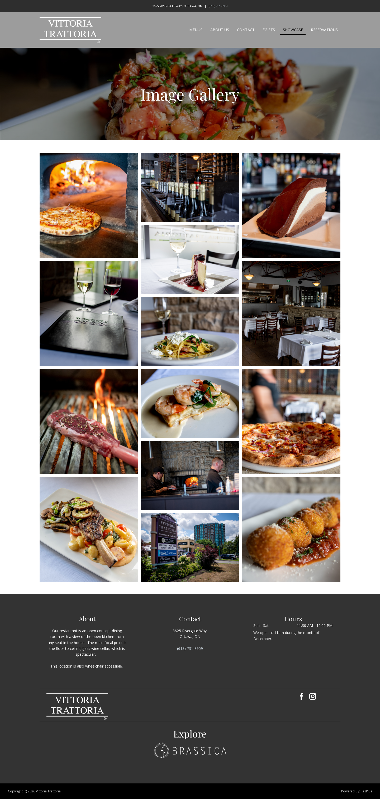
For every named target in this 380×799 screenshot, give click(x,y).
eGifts (269, 29)
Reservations (324, 29)
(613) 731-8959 (218, 6)
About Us (219, 29)
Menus (195, 29)
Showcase (293, 29)
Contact (246, 29)
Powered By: (351, 791)
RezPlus (366, 791)
